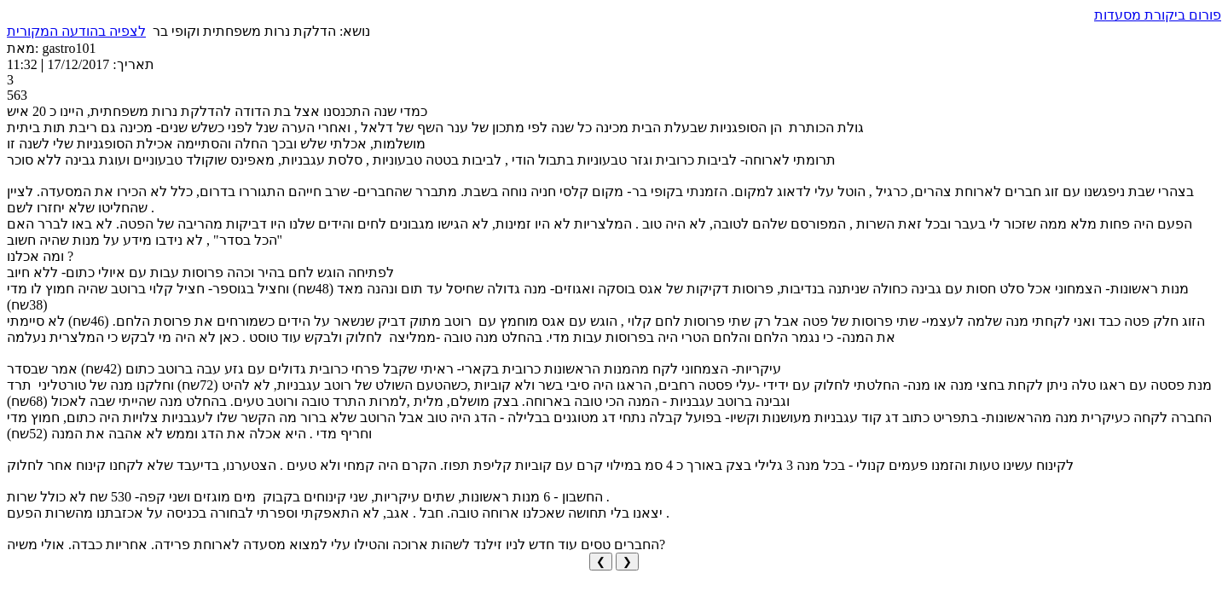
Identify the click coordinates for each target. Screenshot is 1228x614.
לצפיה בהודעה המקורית (76, 31)
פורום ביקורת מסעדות (1157, 15)
